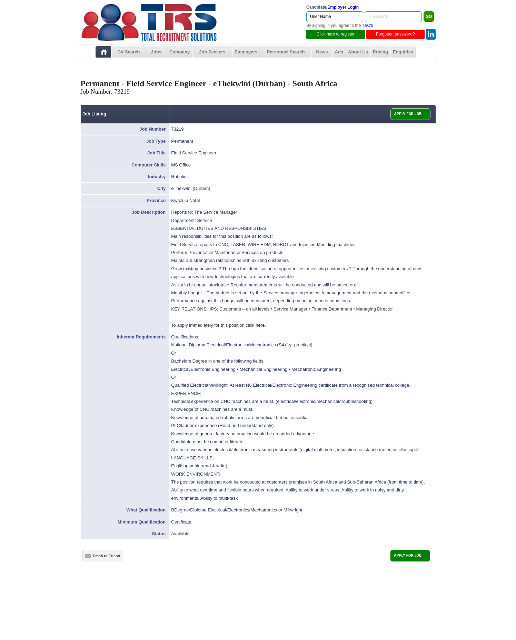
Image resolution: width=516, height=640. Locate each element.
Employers (246, 51)
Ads (339, 51)
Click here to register (336, 34)
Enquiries (403, 51)
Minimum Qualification (142, 522)
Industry (157, 176)
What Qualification (146, 509)
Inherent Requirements (141, 336)
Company (179, 51)
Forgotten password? (395, 34)
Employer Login (343, 7)
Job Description (149, 212)
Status (159, 533)
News (322, 51)
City (161, 188)
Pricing (380, 51)
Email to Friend (102, 556)
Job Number (152, 129)
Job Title (156, 152)
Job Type (156, 141)
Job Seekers (212, 51)
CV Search (128, 51)
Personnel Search (286, 51)
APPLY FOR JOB (408, 114)
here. (261, 325)
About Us (358, 51)
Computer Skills (148, 164)
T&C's (367, 25)
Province (156, 200)
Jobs (156, 51)
